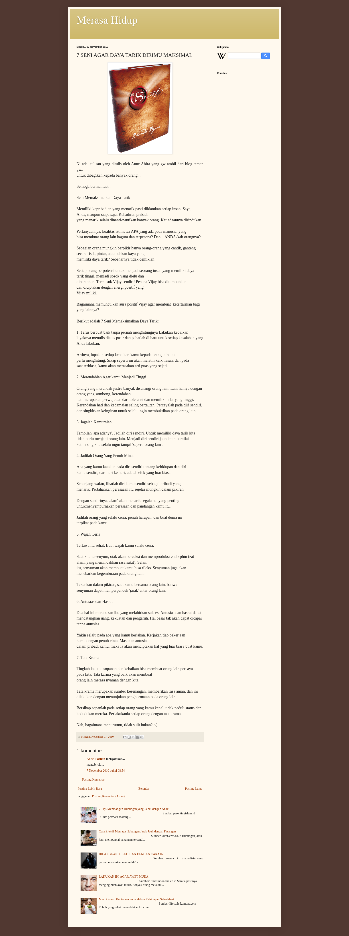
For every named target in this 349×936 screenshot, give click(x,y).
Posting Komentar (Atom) (108, 796)
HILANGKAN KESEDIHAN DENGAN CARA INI (131, 854)
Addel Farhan (96, 759)
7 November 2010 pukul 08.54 (106, 770)
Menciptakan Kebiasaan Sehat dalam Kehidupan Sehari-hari (136, 899)
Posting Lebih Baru (90, 788)
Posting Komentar (93, 779)
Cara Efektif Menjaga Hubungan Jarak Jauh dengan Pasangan (137, 831)
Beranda (143, 788)
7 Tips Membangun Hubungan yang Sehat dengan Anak (133, 809)
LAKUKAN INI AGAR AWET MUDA (123, 876)
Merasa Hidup (107, 20)
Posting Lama (193, 788)
